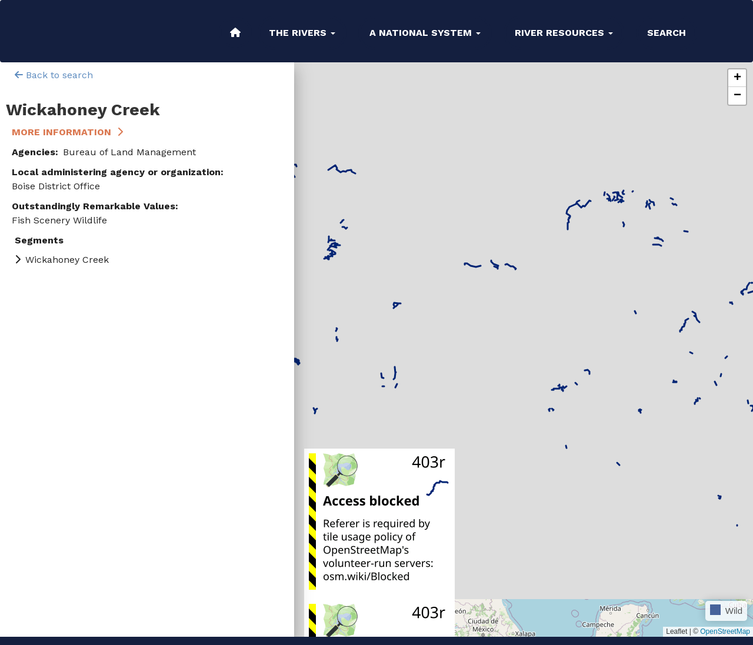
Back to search (54, 75)
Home (235, 32)
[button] (737, 78)
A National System (425, 32)
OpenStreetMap (725, 631)
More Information (61, 132)
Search (666, 32)
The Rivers (302, 32)
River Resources (564, 32)
